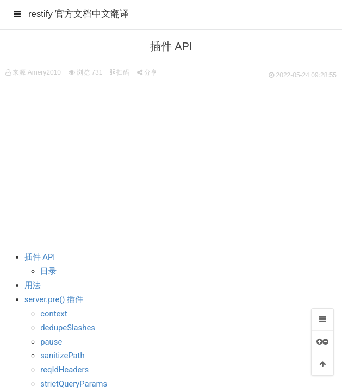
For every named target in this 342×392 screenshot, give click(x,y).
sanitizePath (62, 355)
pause (51, 342)
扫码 (119, 72)
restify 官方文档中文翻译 (78, 14)
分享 (147, 72)
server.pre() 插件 (54, 299)
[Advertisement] (171, 163)
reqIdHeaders (64, 370)
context (53, 313)
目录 (48, 271)
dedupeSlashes (67, 328)
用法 (32, 285)
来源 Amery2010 (37, 72)
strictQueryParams (73, 384)
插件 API (39, 257)
